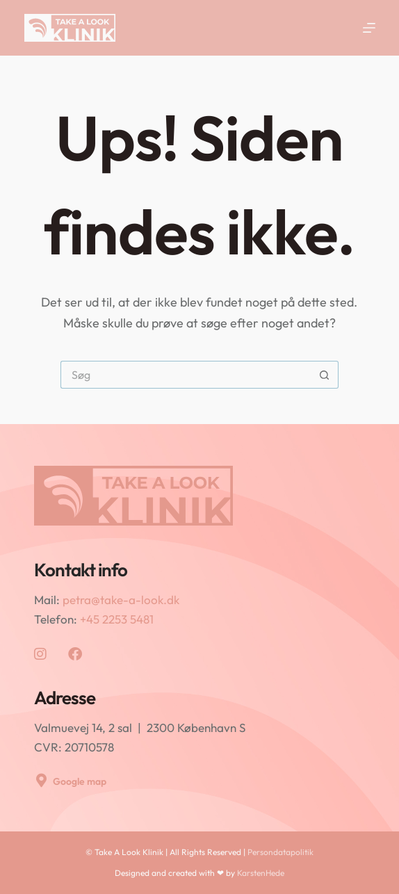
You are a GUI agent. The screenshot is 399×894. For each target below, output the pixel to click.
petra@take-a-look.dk (121, 599)
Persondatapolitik (280, 852)
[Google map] (41, 781)
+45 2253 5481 (117, 619)
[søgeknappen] (325, 375)
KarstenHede (260, 873)
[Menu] (369, 28)
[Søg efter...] (185, 375)
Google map (79, 781)
